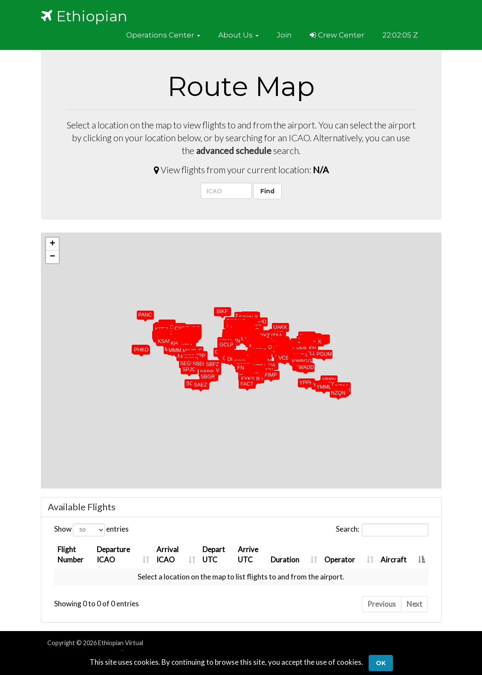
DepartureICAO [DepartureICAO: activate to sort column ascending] (113, 554)
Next (414, 603)
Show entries (91, 530)
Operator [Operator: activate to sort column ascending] (339, 559)
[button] (163, 35)
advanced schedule (233, 150)
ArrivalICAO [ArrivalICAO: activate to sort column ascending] (167, 554)
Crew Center (337, 35)
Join (284, 35)
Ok (381, 663)
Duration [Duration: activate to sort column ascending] (284, 559)
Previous (381, 603)
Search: (382, 530)
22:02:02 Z (400, 35)
